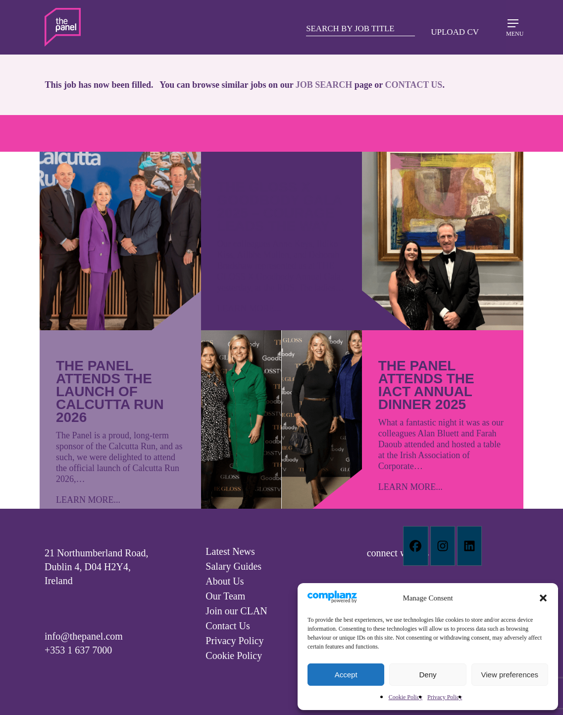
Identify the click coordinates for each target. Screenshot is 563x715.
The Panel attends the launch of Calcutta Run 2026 (110, 391)
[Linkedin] (469, 546)
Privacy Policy (444, 697)
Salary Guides (233, 566)
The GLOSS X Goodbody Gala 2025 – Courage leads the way (279, 206)
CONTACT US (414, 85)
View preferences (510, 674)
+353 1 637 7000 (78, 650)
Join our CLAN (236, 610)
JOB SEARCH (324, 85)
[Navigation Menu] (513, 27)
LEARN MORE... (88, 500)
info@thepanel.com (84, 636)
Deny (427, 674)
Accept (346, 674)
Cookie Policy (405, 697)
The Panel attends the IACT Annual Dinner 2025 (426, 385)
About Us (224, 581)
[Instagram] (442, 546)
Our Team (225, 596)
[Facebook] (415, 546)
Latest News (230, 551)
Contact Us (227, 625)
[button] (543, 598)
